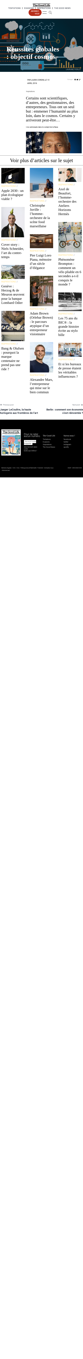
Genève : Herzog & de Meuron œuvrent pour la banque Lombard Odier (12, 294)
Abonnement (6, 470)
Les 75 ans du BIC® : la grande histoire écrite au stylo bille (68, 326)
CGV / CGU (16, 468)
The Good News (62, 8)
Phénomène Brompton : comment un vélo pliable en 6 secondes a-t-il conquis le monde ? (69, 272)
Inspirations (44, 8)
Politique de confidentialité (28, 468)
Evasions (29, 8)
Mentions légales (6, 468)
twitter (66, 442)
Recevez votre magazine (30, 443)
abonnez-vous (35, 12)
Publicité (40, 468)
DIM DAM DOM (77, 468)
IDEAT (69, 468)
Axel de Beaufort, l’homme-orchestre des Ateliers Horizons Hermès (67, 201)
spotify (66, 447)
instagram (67, 444)
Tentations (14, 8)
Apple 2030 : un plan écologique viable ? (12, 195)
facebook (67, 439)
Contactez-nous (48, 468)
